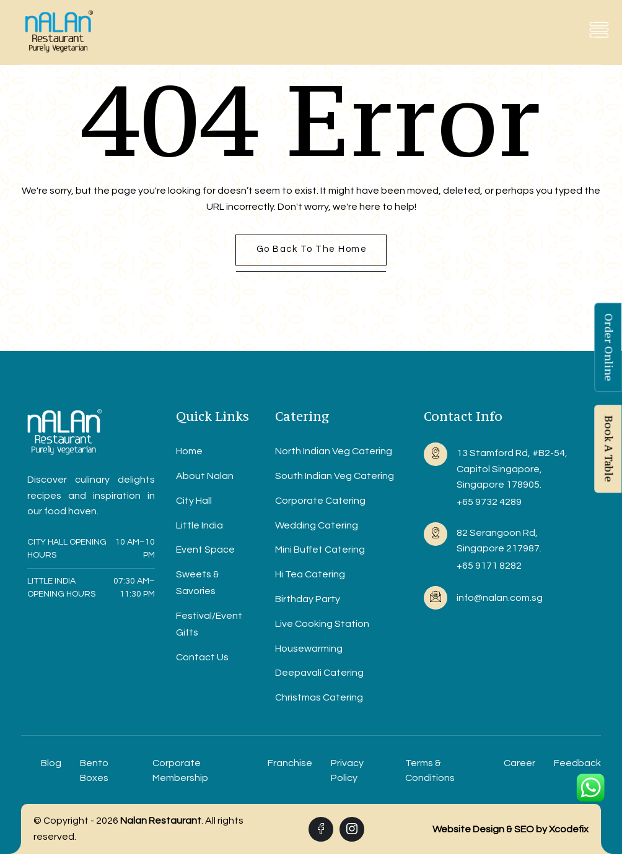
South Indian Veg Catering (334, 476)
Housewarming (309, 648)
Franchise (290, 763)
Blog (51, 763)
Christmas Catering (319, 697)
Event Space (205, 549)
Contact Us (202, 657)
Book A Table (608, 448)
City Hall (194, 501)
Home (189, 451)
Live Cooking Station (322, 624)
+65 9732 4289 (489, 502)
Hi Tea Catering (310, 574)
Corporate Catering (320, 501)
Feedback (577, 763)
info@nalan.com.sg (500, 598)
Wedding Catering (316, 525)
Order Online (608, 347)
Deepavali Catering (319, 673)
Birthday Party (307, 599)
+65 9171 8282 (489, 566)
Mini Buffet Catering (320, 549)
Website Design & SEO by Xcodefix (510, 829)
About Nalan (205, 476)
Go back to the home (311, 249)
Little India (199, 525)
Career (519, 763)
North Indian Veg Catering (333, 451)
